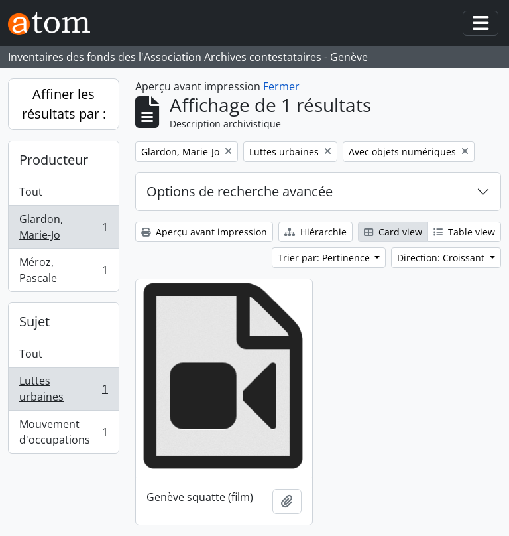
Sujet (34, 321)
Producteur (53, 159)
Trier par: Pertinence (325, 257)
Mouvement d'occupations (63, 432)
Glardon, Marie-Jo (63, 227)
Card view (393, 232)
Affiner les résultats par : (64, 104)
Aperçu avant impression (204, 232)
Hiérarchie (315, 232)
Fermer (281, 86)
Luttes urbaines (63, 388)
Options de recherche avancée (239, 191)
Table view (464, 232)
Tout (30, 191)
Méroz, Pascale (63, 270)
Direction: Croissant (442, 257)
